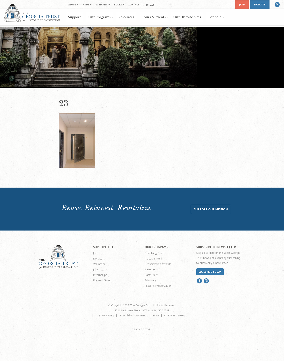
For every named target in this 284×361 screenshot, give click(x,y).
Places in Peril (153, 258)
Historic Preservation (158, 285)
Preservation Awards (158, 264)
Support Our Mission (211, 209)
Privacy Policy (106, 315)
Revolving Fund (154, 253)
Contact (154, 315)
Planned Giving (102, 280)
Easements (152, 269)
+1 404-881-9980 (174, 315)
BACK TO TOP (142, 329)
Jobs (96, 269)
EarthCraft (151, 275)
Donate (260, 4)
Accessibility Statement (132, 315)
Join (242, 4)
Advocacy (150, 280)
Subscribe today (210, 271)
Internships (100, 275)
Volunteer (99, 264)
